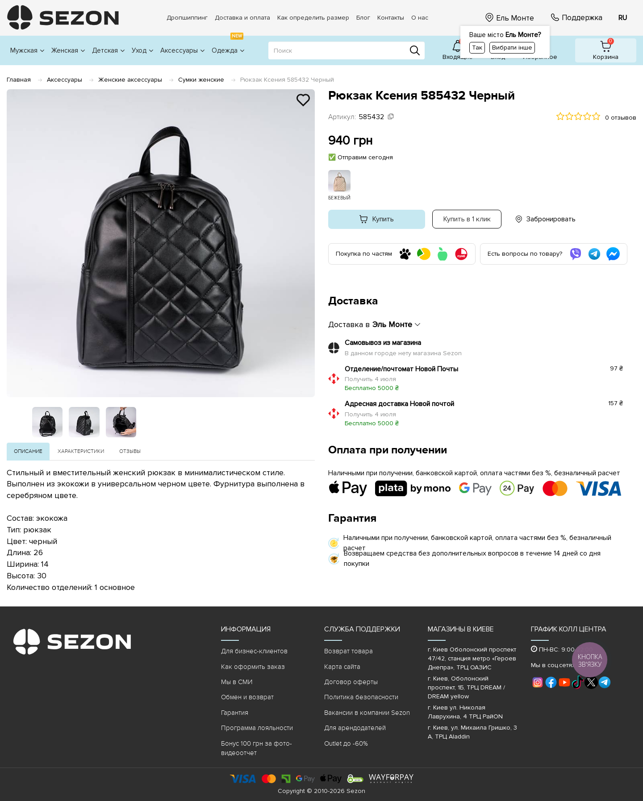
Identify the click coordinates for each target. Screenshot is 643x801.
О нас (419, 17)
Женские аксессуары (130, 79)
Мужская (27, 50)
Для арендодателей (355, 728)
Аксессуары (182, 50)
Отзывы (130, 451)
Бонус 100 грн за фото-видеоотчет (256, 748)
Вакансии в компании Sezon (367, 713)
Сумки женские (201, 79)
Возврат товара (348, 651)
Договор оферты (351, 682)
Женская (68, 50)
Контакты (390, 17)
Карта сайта (342, 667)
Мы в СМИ (236, 682)
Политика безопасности (361, 697)
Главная (19, 79)
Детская (108, 50)
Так (477, 47)
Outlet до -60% (346, 743)
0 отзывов (620, 117)
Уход (142, 50)
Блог (363, 17)
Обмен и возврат (247, 697)
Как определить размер (313, 17)
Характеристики (81, 451)
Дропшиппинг (187, 17)
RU (622, 17)
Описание (28, 451)
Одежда (228, 45)
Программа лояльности (257, 728)
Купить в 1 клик (467, 219)
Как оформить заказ (253, 667)
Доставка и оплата (242, 17)
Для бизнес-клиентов (254, 651)
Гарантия (234, 713)
